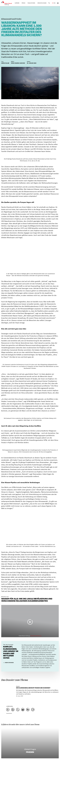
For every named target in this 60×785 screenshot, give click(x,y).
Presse (23, 3)
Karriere (17, 3)
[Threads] (12, 709)
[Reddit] (22, 709)
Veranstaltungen (41, 3)
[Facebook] (7, 709)
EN (54, 3)
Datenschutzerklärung (35, 635)
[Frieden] (30, 753)
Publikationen (31, 3)
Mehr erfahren (8, 662)
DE (52, 3)
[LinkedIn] (27, 709)
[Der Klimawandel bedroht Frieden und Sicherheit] (30, 691)
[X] (17, 709)
